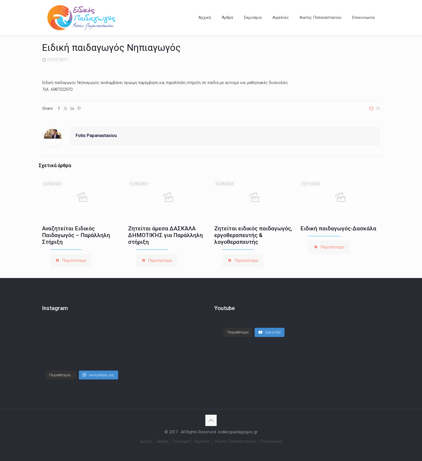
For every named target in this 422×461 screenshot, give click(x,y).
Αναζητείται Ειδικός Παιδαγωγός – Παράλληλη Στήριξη (76, 235)
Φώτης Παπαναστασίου (235, 441)
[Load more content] (238, 332)
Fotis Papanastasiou (96, 135)
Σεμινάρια (181, 441)
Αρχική (146, 441)
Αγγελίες (202, 441)
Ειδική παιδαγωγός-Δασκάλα (338, 228)
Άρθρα (162, 441)
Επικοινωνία (271, 441)
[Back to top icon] (211, 420)
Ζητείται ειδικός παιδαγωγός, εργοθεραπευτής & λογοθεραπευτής (253, 235)
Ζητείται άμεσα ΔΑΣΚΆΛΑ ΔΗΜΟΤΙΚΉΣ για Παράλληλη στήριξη (165, 235)
